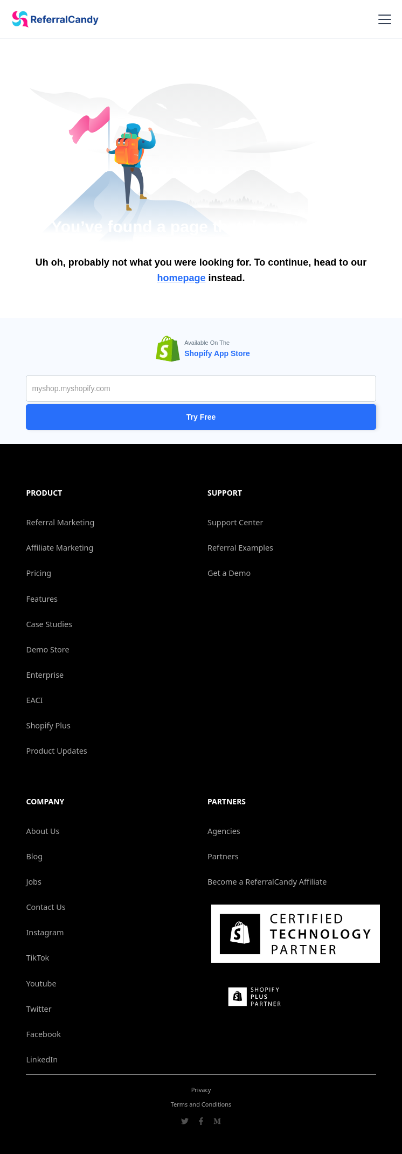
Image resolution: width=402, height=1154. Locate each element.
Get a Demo (229, 573)
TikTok (37, 958)
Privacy (201, 1090)
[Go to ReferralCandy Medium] (217, 1122)
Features (41, 599)
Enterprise (45, 675)
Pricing (38, 573)
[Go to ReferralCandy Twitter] (185, 1122)
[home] (52, 19)
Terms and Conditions (201, 1104)
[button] (382, 19)
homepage (181, 278)
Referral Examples (240, 548)
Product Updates (56, 751)
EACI (34, 700)
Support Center (235, 522)
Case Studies (49, 624)
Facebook (43, 1034)
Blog (34, 856)
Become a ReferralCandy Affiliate (267, 882)
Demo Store (47, 649)
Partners (223, 856)
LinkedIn (42, 1059)
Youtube (41, 983)
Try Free (201, 417)
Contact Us (45, 907)
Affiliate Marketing (59, 548)
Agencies (223, 831)
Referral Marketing (60, 522)
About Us (42, 831)
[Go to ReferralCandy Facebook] (201, 1122)
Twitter (38, 1009)
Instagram (45, 932)
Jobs (33, 882)
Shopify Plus (48, 725)
